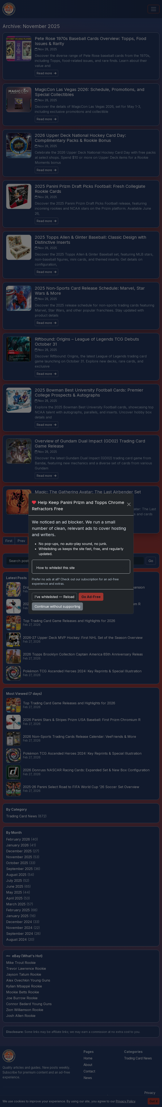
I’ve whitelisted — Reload (54, 597)
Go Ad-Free (91, 597)
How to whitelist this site (55, 568)
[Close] (129, 504)
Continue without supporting (57, 606)
